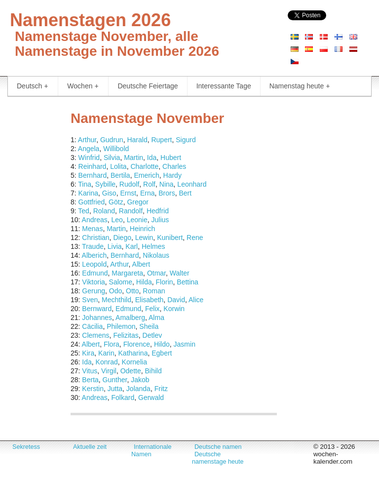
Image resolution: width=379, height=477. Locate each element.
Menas (92, 229)
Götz (116, 202)
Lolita (118, 166)
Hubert (170, 157)
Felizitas (125, 335)
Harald (137, 140)
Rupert (161, 140)
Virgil (108, 371)
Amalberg (130, 317)
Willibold (116, 149)
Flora (111, 344)
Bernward (97, 309)
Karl (131, 246)
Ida (151, 157)
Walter (180, 273)
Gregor (138, 202)
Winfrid (89, 157)
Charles (174, 166)
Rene (195, 237)
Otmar (156, 273)
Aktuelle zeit (90, 446)
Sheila (148, 326)
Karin (106, 353)
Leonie (137, 220)
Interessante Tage (223, 86)
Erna (147, 193)
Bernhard (92, 175)
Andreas (95, 220)
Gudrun (111, 140)
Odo (115, 291)
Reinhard (92, 166)
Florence (136, 344)
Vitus (89, 371)
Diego (122, 237)
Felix (152, 309)
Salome (120, 282)
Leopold (94, 264)
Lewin (144, 237)
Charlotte (144, 166)
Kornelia (134, 362)
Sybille (105, 184)
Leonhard (191, 184)
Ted (83, 211)
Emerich (146, 175)
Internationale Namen (151, 450)
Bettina (187, 282)
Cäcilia (92, 326)
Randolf (131, 211)
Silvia (112, 157)
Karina (88, 193)
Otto (132, 291)
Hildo (162, 344)
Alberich (94, 255)
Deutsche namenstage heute (218, 458)
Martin (133, 157)
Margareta (127, 273)
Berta (90, 380)
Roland (104, 211)
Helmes (153, 246)
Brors (166, 193)
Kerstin (93, 389)
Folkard (123, 397)
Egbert (162, 353)
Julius (160, 220)
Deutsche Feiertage (147, 86)
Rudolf (129, 184)
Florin (164, 282)
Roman (154, 291)
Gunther (115, 380)
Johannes (97, 317)
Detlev (152, 335)
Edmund (95, 273)
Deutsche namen (217, 446)
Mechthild (116, 300)
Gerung (93, 291)
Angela (89, 149)
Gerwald (151, 397)
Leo (117, 220)
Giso (109, 193)
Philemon (121, 326)
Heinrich (142, 229)
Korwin (174, 309)
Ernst (128, 193)
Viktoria (93, 282)
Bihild (153, 371)
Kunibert (170, 237)
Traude (93, 246)
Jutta (115, 389)
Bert (185, 193)
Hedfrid (158, 211)
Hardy (172, 175)
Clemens (95, 335)
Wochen (82, 86)
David (176, 300)
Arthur (87, 140)
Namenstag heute (299, 86)
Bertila (120, 175)
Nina (166, 184)
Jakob (140, 380)
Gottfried (91, 202)
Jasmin (184, 344)
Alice (196, 300)
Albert (141, 264)
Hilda (144, 282)
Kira (88, 353)
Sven (90, 300)
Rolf (149, 184)
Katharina (133, 353)
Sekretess (26, 446)
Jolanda (138, 389)
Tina (84, 184)
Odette (130, 371)
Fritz (161, 389)
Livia (115, 246)
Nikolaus (156, 255)
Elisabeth (149, 300)
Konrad (107, 362)
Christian (95, 237)
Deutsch (32, 86)
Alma (156, 317)
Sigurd (185, 140)
